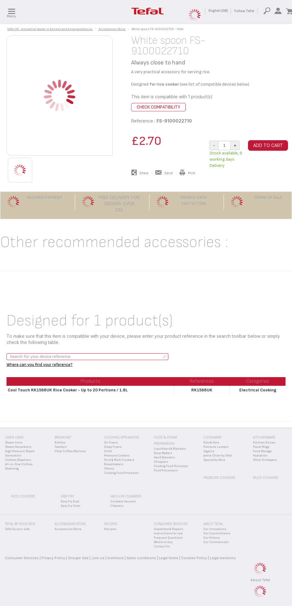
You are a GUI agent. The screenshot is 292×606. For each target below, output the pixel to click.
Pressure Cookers (117, 455)
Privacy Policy (53, 558)
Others (109, 468)
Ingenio (208, 451)
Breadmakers (113, 464)
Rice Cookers (23, 496)
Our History (211, 538)
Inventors (115, 558)
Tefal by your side (17, 529)
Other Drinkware (265, 460)
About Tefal (260, 580)
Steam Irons (13, 442)
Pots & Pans (211, 442)
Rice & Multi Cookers (119, 460)
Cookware (212, 437)
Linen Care (14, 437)
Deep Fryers (113, 447)
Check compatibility (158, 107)
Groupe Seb (78, 558)
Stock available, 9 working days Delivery (226, 159)
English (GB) (218, 10)
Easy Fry (67, 496)
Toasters (61, 447)
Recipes (110, 529)
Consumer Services (22, 558)
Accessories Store (68, 529)
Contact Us (162, 546)
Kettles (60, 442)
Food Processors (166, 470)
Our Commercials (216, 542)
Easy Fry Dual (70, 501)
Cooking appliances (121, 437)
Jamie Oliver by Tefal (217, 455)
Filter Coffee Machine (70, 451)
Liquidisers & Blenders (170, 449)
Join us (97, 558)
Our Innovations (214, 529)
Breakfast (63, 437)
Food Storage (262, 451)
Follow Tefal (244, 11)
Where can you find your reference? (40, 364)
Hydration (260, 455)
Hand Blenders (164, 457)
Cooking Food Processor (121, 473)
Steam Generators (18, 447)
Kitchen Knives (264, 442)
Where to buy (163, 542)
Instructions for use (168, 533)
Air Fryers (111, 442)
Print (187, 173)
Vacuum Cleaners (125, 496)
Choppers (161, 462)
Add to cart (268, 145)
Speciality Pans (214, 460)
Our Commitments (216, 533)
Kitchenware (264, 437)
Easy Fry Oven (70, 506)
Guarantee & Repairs (168, 529)
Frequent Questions (168, 538)
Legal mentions (223, 558)
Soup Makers (163, 453)
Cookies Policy (194, 558)
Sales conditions (141, 558)
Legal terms (168, 558)
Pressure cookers (215, 447)
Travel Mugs (261, 447)
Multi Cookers (265, 478)
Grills (108, 451)
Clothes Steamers (18, 460)
